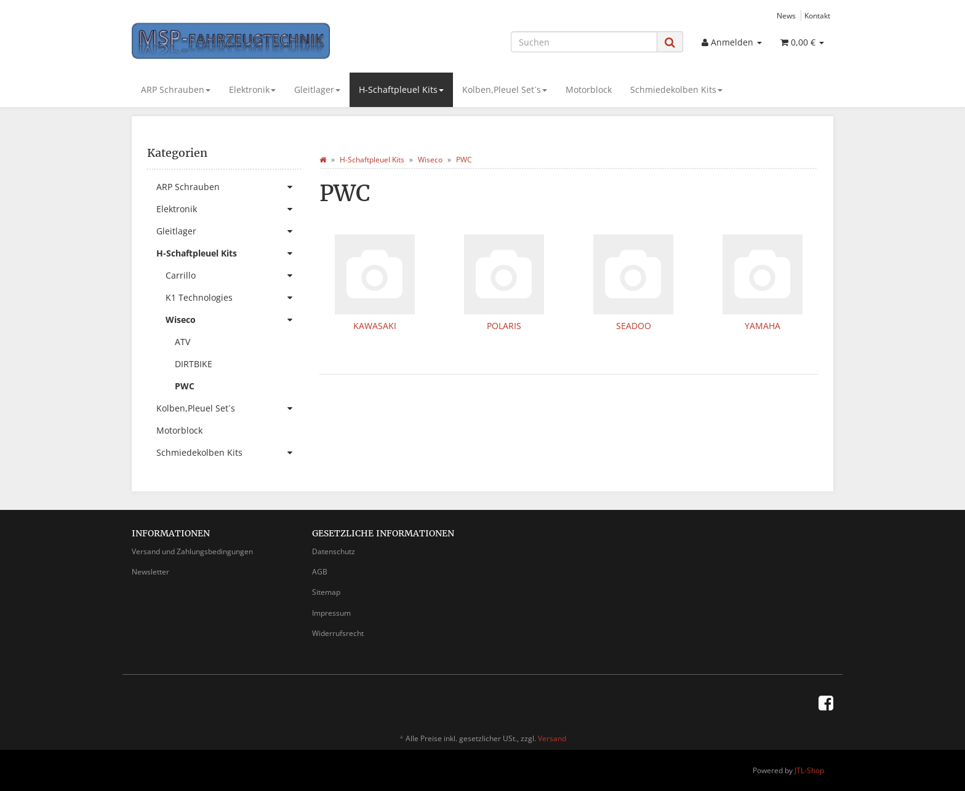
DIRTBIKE (193, 364)
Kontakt (817, 15)
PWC (184, 386)
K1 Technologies (233, 298)
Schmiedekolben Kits (676, 89)
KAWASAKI (374, 326)
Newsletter (150, 571)
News (786, 15)
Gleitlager (317, 89)
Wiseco (233, 320)
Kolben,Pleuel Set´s (504, 89)
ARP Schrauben (175, 89)
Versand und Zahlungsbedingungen (192, 551)
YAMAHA (762, 326)
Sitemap (326, 592)
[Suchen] (584, 41)
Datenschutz (333, 551)
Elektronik (252, 89)
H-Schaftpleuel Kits (401, 89)
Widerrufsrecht (338, 633)
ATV (182, 342)
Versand (552, 738)
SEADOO (633, 326)
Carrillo (233, 275)
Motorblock (589, 89)
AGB (319, 571)
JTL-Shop (809, 770)
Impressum (331, 613)
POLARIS (504, 326)
